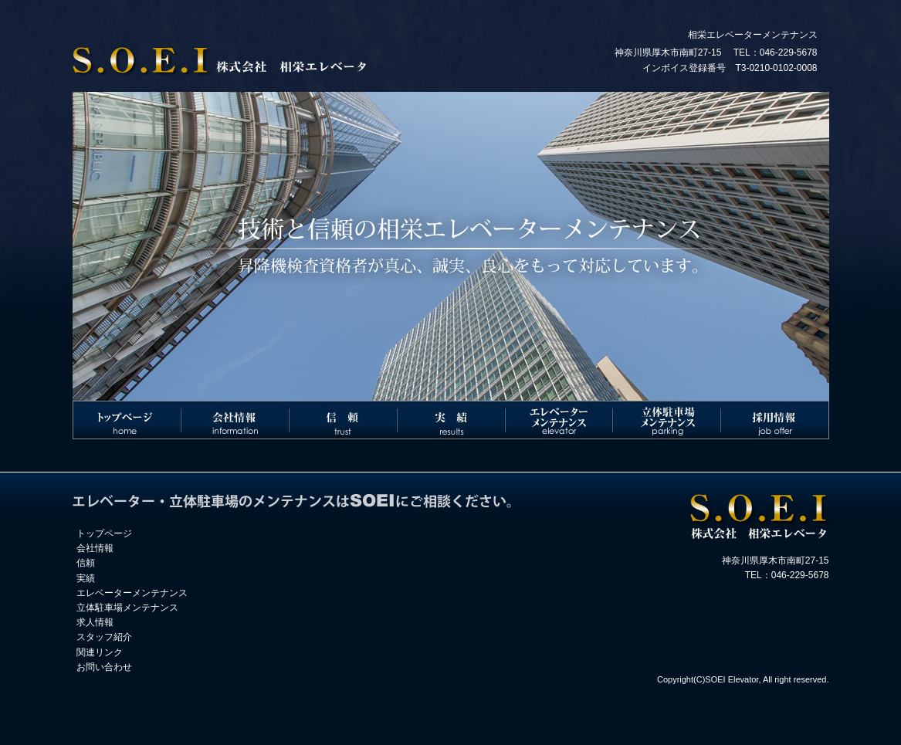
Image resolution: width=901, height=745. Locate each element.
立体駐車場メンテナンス (127, 607)
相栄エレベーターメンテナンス (753, 34)
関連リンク (99, 652)
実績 (85, 578)
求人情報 (94, 622)
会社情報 (94, 548)
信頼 (85, 562)
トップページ (104, 533)
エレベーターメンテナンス (132, 593)
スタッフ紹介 (104, 637)
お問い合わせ (104, 667)
